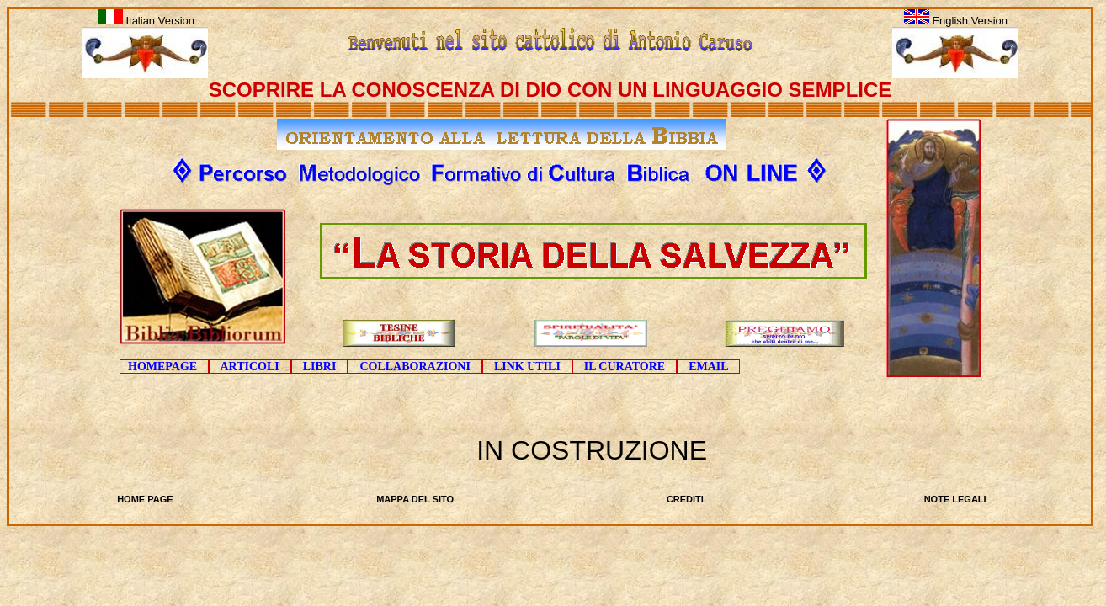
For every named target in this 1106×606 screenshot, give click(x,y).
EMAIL (708, 366)
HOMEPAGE (164, 366)
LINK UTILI (527, 366)
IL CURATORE (624, 366)
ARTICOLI (250, 366)
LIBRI (320, 366)
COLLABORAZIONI (415, 366)
